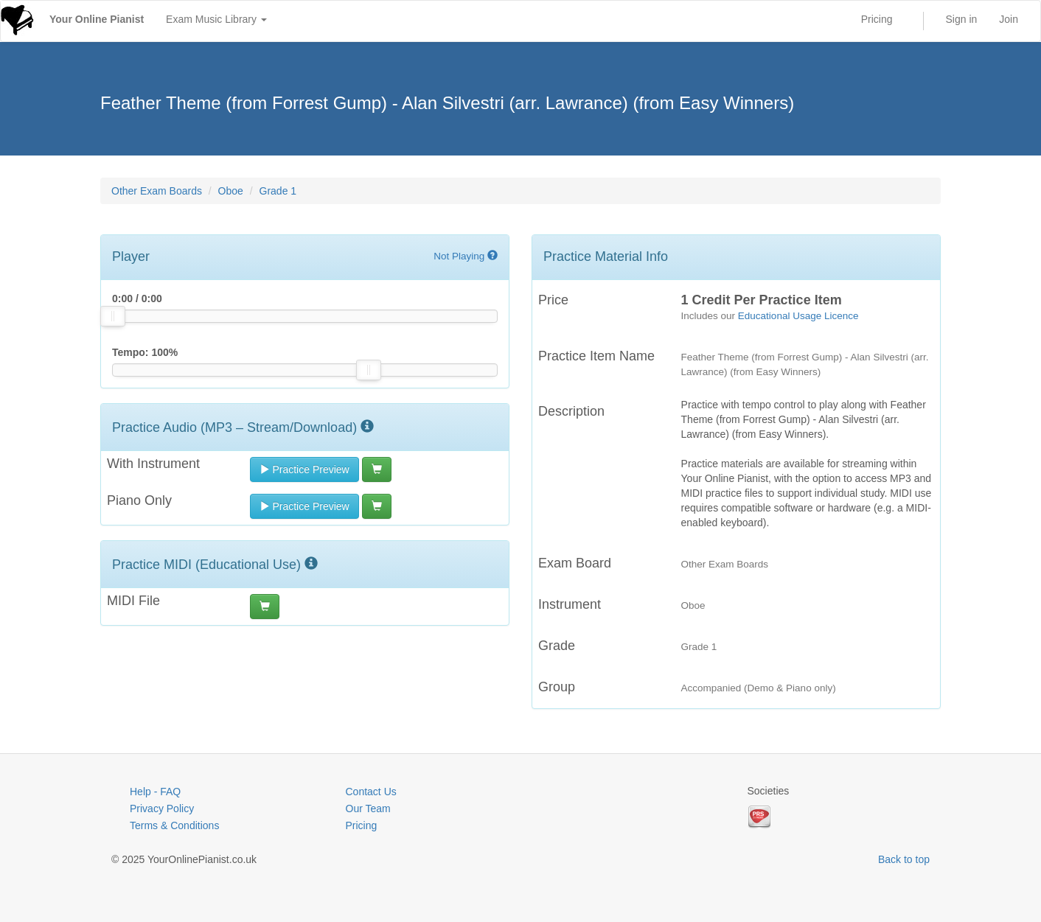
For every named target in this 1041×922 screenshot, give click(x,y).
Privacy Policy (162, 808)
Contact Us (371, 791)
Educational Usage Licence (798, 315)
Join (1008, 19)
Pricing (877, 19)
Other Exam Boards (156, 191)
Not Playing (466, 256)
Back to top (904, 859)
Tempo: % (145, 352)
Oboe (230, 191)
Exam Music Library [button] (216, 19)
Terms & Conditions (174, 825)
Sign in (962, 19)
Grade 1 (278, 191)
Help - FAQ (155, 791)
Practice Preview (304, 469)
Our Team (368, 808)
